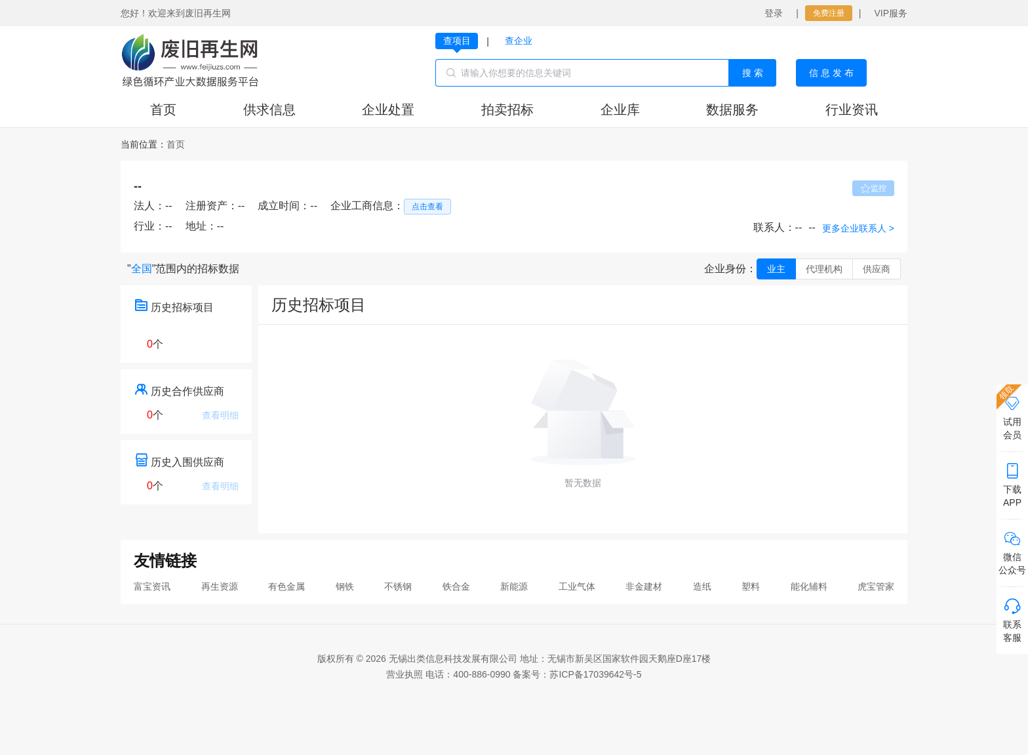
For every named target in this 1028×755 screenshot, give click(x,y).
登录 (773, 13)
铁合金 (456, 586)
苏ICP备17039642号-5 (595, 674)
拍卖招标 (507, 109)
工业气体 (577, 586)
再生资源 (219, 586)
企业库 (620, 109)
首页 (163, 109)
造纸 (702, 586)
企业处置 (388, 109)
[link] (176, 144)
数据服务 (732, 109)
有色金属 (286, 586)
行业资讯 (851, 109)
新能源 (514, 586)
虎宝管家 (876, 586)
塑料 (750, 586)
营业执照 (404, 674)
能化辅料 (809, 586)
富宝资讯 (152, 586)
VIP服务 (890, 13)
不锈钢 (398, 586)
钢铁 (345, 586)
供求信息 (269, 109)
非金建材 (643, 586)
